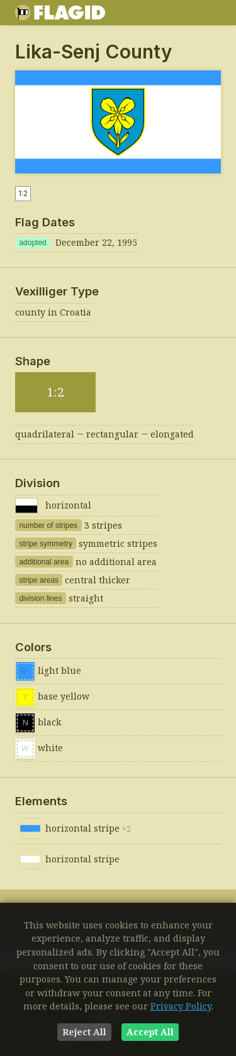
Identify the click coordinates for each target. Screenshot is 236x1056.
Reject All (84, 1032)
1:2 (23, 193)
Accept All (150, 1032)
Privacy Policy (180, 1006)
